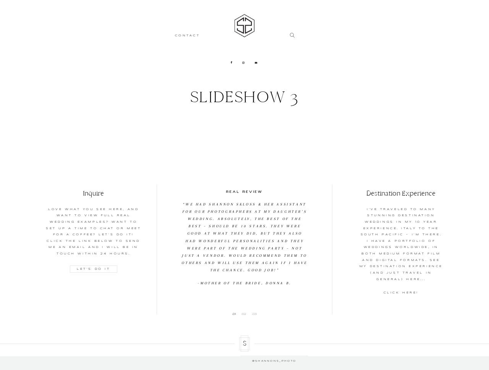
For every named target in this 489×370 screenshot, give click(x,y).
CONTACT (187, 35)
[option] (244, 236)
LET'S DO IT (93, 269)
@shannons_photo (244, 356)
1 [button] (235, 314)
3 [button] (256, 314)
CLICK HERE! (401, 293)
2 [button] (245, 314)
